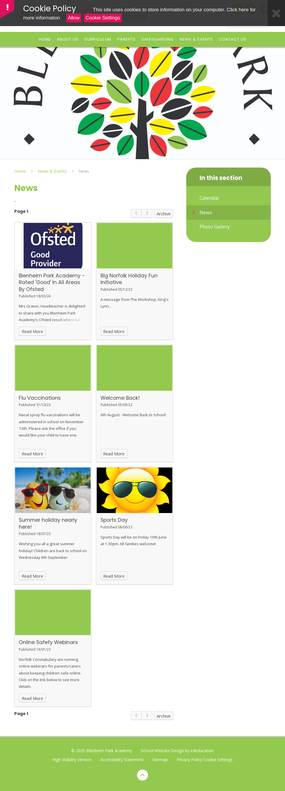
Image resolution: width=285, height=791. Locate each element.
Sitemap (160, 759)
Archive (164, 214)
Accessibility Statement (122, 759)
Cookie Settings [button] (218, 759)
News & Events (52, 171)
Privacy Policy (189, 759)
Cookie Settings (102, 18)
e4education (202, 750)
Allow (74, 18)
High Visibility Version (72, 759)
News (83, 171)
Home (20, 171)
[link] (136, 213)
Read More (32, 331)
